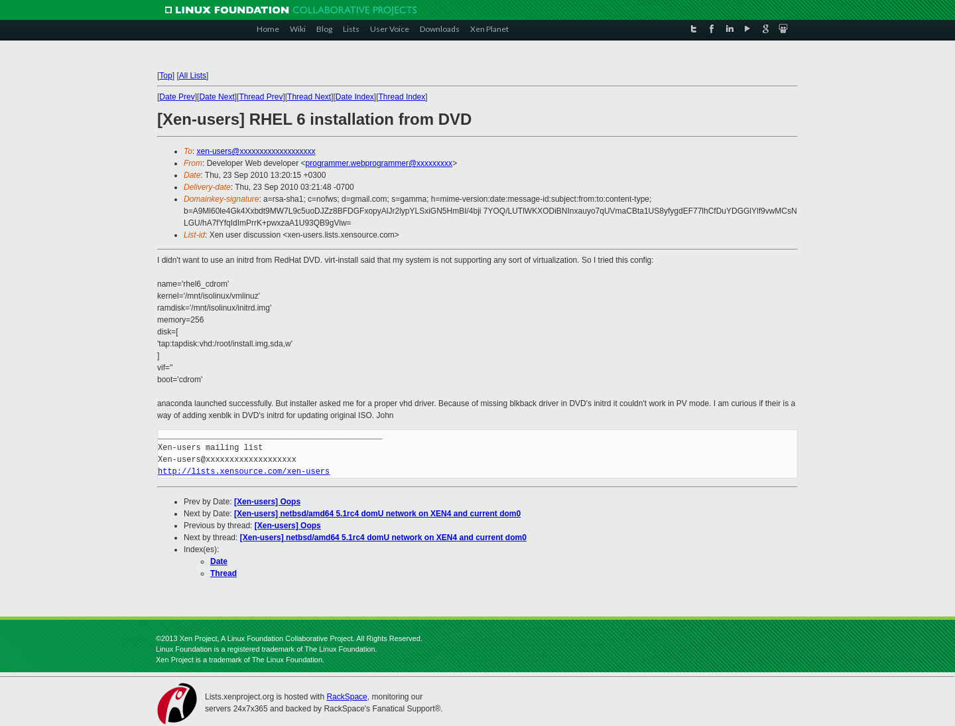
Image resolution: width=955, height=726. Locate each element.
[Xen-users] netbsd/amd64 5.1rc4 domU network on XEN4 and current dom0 (377, 513)
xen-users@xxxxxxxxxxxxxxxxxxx (256, 151)
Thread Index (402, 97)
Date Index (355, 97)
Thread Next (309, 97)
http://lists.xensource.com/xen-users (244, 471)
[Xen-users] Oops (267, 501)
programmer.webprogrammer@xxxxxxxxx (379, 163)
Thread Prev (261, 97)
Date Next (216, 97)
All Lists (192, 75)
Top (165, 75)
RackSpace (346, 696)
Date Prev (176, 97)
